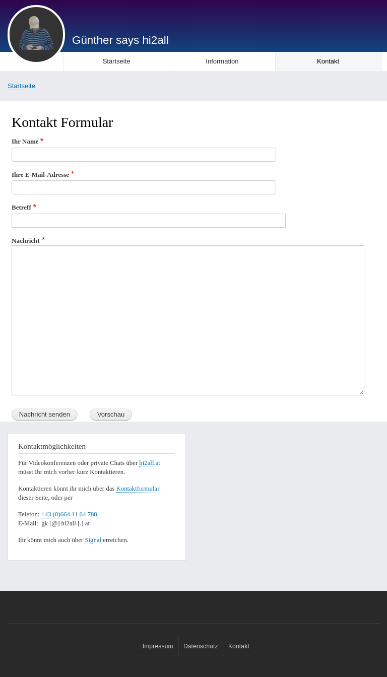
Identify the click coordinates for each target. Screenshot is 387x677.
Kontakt (328, 61)
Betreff (21, 207)
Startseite (117, 61)
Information (222, 61)
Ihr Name (25, 141)
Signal (93, 540)
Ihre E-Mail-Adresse (40, 174)
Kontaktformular (138, 488)
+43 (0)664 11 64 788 (69, 514)
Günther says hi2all (120, 40)
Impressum (158, 646)
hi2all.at (149, 462)
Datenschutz (200, 646)
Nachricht (26, 240)
